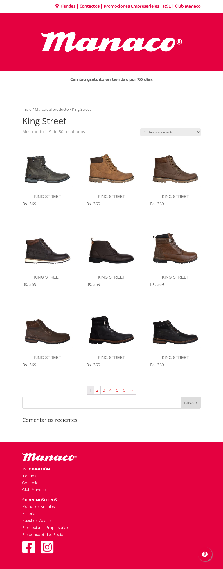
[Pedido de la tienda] (170, 132)
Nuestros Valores (37, 520)
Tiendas (65, 6)
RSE (167, 6)
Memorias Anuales (38, 506)
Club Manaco (188, 6)
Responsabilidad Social (43, 534)
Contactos (90, 6)
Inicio (27, 109)
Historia (28, 513)
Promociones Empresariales (131, 6)
